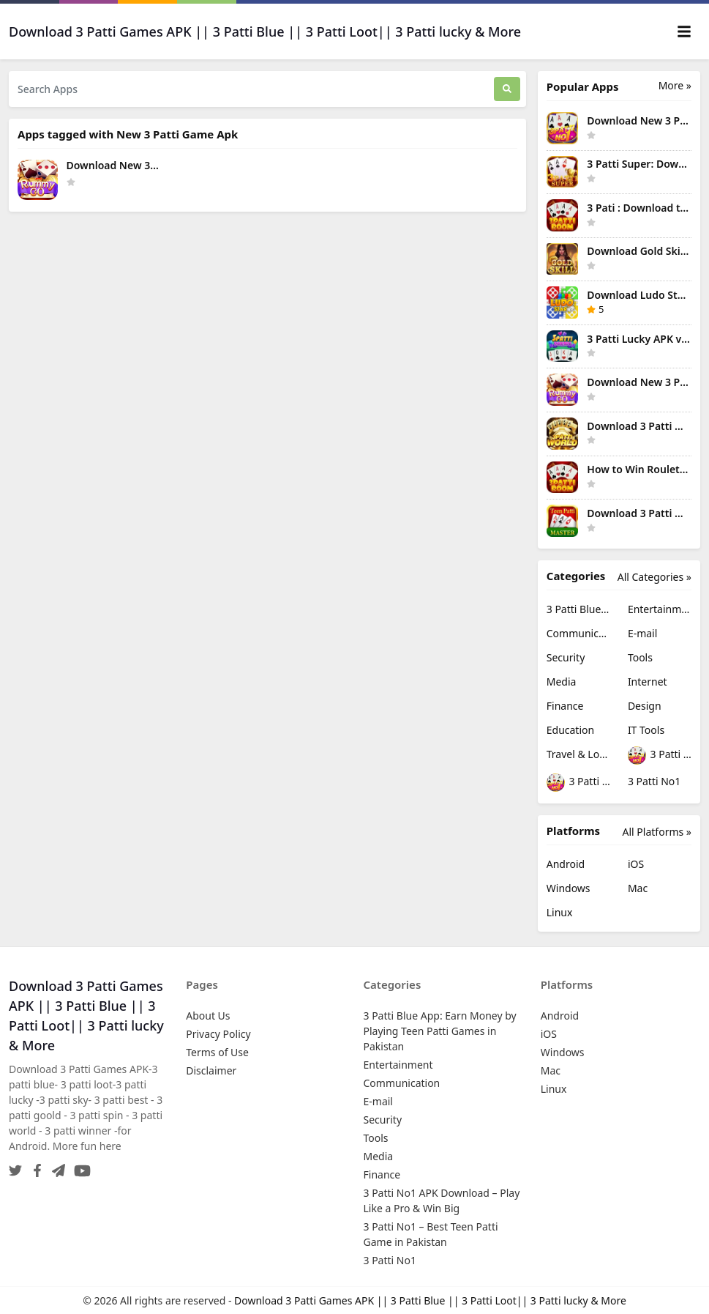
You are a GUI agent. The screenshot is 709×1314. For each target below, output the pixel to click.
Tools (640, 657)
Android (566, 864)
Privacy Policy (218, 1034)
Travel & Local (578, 754)
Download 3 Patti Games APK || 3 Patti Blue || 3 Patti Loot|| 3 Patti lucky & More (430, 1300)
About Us (208, 1015)
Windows (568, 888)
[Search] (507, 89)
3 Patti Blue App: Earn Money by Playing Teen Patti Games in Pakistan (578, 609)
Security (566, 657)
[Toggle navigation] (684, 31)
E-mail (642, 633)
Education (570, 730)
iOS (636, 864)
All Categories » (654, 577)
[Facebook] (34, 1166)
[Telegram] (55, 1166)
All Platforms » (657, 832)
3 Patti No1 (654, 781)
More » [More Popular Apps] (675, 85)
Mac (638, 888)
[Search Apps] (251, 89)
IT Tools (646, 730)
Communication (578, 633)
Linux (560, 912)
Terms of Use (217, 1052)
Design (644, 706)
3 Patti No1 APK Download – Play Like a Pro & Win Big (659, 755)
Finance (565, 706)
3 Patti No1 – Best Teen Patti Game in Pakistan (578, 782)
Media (562, 681)
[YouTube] (79, 1166)
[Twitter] (15, 1166)
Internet (647, 681)
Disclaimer (211, 1070)
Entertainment (659, 609)
